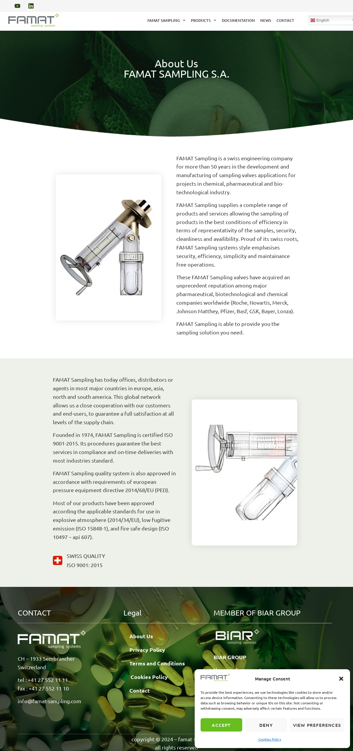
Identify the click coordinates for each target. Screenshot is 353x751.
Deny (266, 725)
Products (203, 20)
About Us (141, 635)
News (265, 20)
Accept (221, 725)
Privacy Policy (147, 649)
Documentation (238, 20)
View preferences (317, 725)
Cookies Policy (269, 739)
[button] (341, 679)
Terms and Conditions (157, 662)
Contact (285, 20)
